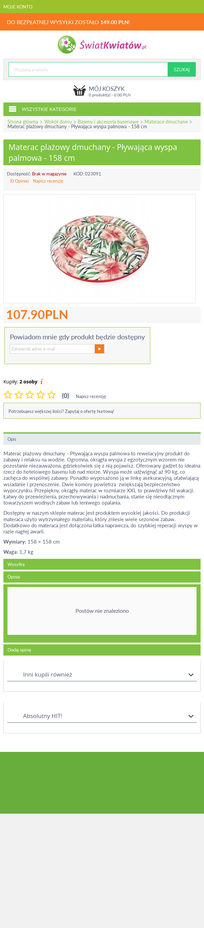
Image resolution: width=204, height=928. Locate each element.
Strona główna (22, 122)
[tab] (102, 613)
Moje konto (17, 7)
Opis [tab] (11, 439)
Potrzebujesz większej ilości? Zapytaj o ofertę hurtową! (61, 411)
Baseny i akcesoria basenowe (108, 122)
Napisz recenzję (48, 181)
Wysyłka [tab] (15, 564)
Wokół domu (58, 122)
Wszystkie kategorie (42, 109)
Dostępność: (19, 173)
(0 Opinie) (19, 181)
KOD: (78, 173)
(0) (65, 395)
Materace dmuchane (166, 122)
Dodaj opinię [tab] (19, 649)
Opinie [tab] (13, 577)
